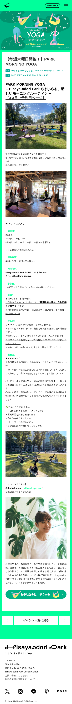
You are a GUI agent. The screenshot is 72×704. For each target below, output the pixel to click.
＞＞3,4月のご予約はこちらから (21, 250)
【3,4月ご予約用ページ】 (26, 98)
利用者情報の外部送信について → (21, 679)
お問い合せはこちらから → (18, 675)
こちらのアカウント (48, 310)
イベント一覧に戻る (36, 620)
